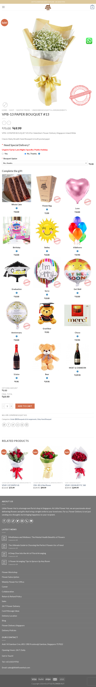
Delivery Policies (9, 630)
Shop (11, 110)
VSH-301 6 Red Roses (42, 485)
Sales (4, 601)
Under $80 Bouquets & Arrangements (49, 110)
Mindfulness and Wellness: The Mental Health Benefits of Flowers (36, 537)
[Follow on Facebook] (4, 521)
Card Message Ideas (10, 611)
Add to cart (25, 406)
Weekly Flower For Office (13, 582)
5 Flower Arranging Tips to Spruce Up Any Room (29, 561)
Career (5, 586)
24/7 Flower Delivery (11, 606)
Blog (4, 620)
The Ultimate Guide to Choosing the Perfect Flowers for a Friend (36, 545)
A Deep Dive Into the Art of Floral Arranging (27, 553)
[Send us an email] (22, 521)
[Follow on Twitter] (18, 521)
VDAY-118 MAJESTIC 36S (75, 485)
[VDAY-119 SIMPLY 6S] (16, 463)
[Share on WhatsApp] (4, 425)
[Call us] (27, 521)
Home (4, 110)
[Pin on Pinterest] (22, 425)
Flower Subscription (10, 577)
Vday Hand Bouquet (44, 419)
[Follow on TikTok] (13, 521)
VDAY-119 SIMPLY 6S (10, 485)
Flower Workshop (9, 572)
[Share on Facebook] (9, 425)
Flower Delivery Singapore (13, 625)
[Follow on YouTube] (31, 521)
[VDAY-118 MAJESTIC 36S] (79, 463)
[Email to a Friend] (18, 425)
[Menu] (3, 7)
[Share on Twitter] (13, 425)
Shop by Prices (23, 110)
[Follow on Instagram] (9, 521)
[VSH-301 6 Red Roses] (47, 463)
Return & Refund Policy (12, 596)
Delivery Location (9, 616)
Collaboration (8, 591)
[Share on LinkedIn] (27, 425)
